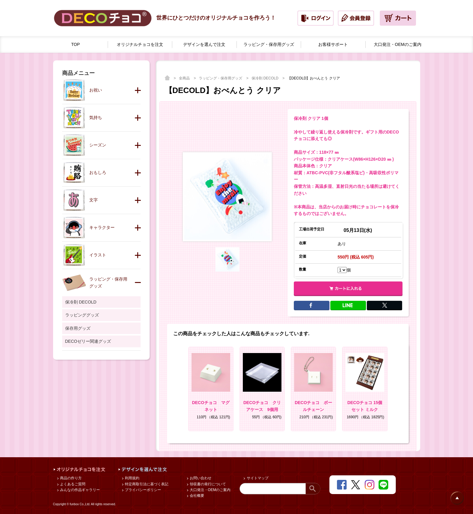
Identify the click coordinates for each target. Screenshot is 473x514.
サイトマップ (257, 478)
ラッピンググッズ (82, 315)
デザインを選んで (204, 44)
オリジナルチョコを (140, 44)
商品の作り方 (70, 478)
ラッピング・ (268, 44)
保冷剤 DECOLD (266, 78)
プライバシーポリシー (142, 490)
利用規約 (131, 478)
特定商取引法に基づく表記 (146, 484)
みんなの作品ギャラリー (79, 490)
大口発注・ (397, 44)
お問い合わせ (200, 478)
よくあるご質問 (72, 484)
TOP (75, 44)
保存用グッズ (77, 328)
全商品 (185, 78)
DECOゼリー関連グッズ (88, 341)
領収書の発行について (207, 484)
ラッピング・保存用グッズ (221, 78)
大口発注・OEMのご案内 (210, 490)
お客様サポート (333, 44)
